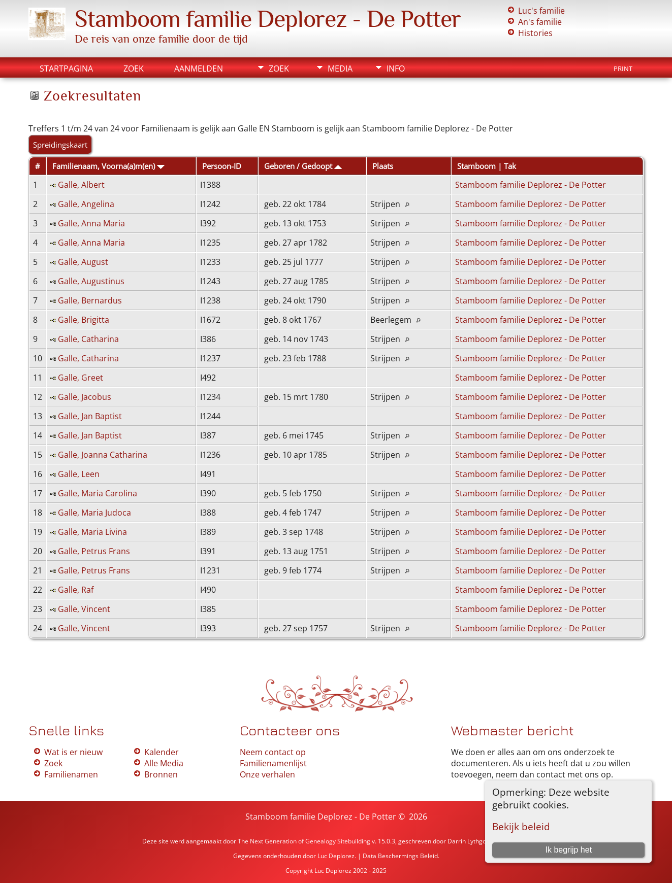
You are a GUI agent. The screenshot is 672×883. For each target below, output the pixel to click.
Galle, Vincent (84, 609)
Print (623, 68)
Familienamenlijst (273, 763)
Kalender (161, 752)
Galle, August (83, 261)
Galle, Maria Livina (92, 531)
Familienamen (71, 774)
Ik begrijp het (569, 849)
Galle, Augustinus (91, 281)
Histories (535, 33)
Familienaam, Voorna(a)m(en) (108, 166)
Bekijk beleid (521, 826)
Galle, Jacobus (84, 396)
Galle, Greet (80, 377)
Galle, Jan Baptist (90, 416)
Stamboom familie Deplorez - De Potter (268, 18)
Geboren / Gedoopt (303, 166)
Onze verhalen (267, 774)
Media (340, 68)
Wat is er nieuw (73, 752)
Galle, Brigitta (83, 319)
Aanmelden (198, 68)
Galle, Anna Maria (91, 223)
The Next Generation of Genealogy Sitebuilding (304, 841)
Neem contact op (273, 752)
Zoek (133, 68)
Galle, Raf (75, 589)
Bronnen (161, 774)
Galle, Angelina (86, 204)
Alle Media (163, 763)
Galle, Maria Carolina (97, 493)
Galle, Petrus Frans (94, 551)
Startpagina (66, 68)
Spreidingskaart (60, 145)
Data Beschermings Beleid (400, 856)
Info (396, 68)
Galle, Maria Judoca (94, 512)
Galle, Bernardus (90, 300)
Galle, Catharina (88, 339)
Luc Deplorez (336, 856)
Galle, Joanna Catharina (102, 454)
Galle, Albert (81, 184)
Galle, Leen (79, 474)
